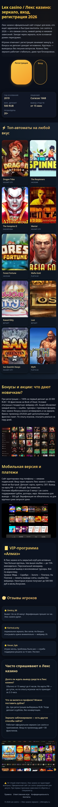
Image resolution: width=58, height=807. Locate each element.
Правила (7, 794)
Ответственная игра (21, 794)
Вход (40, 63)
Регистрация (21, 63)
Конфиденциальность (40, 794)
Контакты (26, 797)
